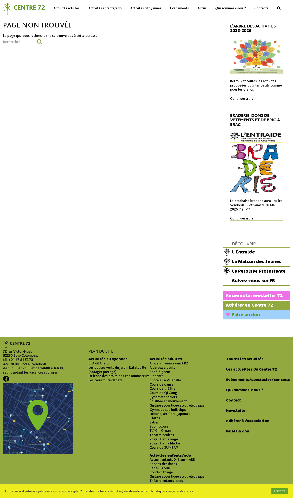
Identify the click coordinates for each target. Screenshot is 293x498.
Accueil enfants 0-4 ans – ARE (172, 459)
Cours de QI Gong (163, 393)
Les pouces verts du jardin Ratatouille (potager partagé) (117, 369)
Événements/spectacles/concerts (258, 379)
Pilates (155, 418)
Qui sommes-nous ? (230, 8)
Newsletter (236, 410)
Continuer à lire (242, 99)
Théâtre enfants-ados (166, 481)
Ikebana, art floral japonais (170, 414)
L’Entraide (243, 252)
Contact (233, 400)
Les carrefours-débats (105, 380)
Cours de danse (161, 384)
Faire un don (246, 314)
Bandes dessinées (163, 464)
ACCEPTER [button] (279, 491)
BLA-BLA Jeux (99, 363)
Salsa (154, 422)
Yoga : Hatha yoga (164, 439)
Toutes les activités (244, 359)
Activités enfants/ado (105, 8)
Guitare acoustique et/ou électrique (177, 405)
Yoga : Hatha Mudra (165, 443)
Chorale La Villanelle (165, 380)
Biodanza (156, 376)
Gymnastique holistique (168, 410)
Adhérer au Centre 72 (249, 305)
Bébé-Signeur (160, 372)
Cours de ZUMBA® (164, 447)
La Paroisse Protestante (259, 271)
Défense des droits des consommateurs (119, 376)
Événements (179, 8)
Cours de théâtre (163, 388)
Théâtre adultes (162, 435)
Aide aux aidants (162, 367)
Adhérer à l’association (247, 421)
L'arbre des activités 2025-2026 (253, 28)
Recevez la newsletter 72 (254, 295)
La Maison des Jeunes (256, 261)
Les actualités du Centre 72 (251, 369)
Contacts (261, 8)
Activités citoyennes (145, 8)
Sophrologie (159, 426)
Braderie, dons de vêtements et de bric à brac (255, 120)
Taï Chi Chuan (160, 431)
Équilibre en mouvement (168, 401)
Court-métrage (161, 472)
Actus (202, 8)
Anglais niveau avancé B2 (169, 363)
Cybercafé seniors (163, 397)
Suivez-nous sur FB (253, 280)
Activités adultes (67, 8)
